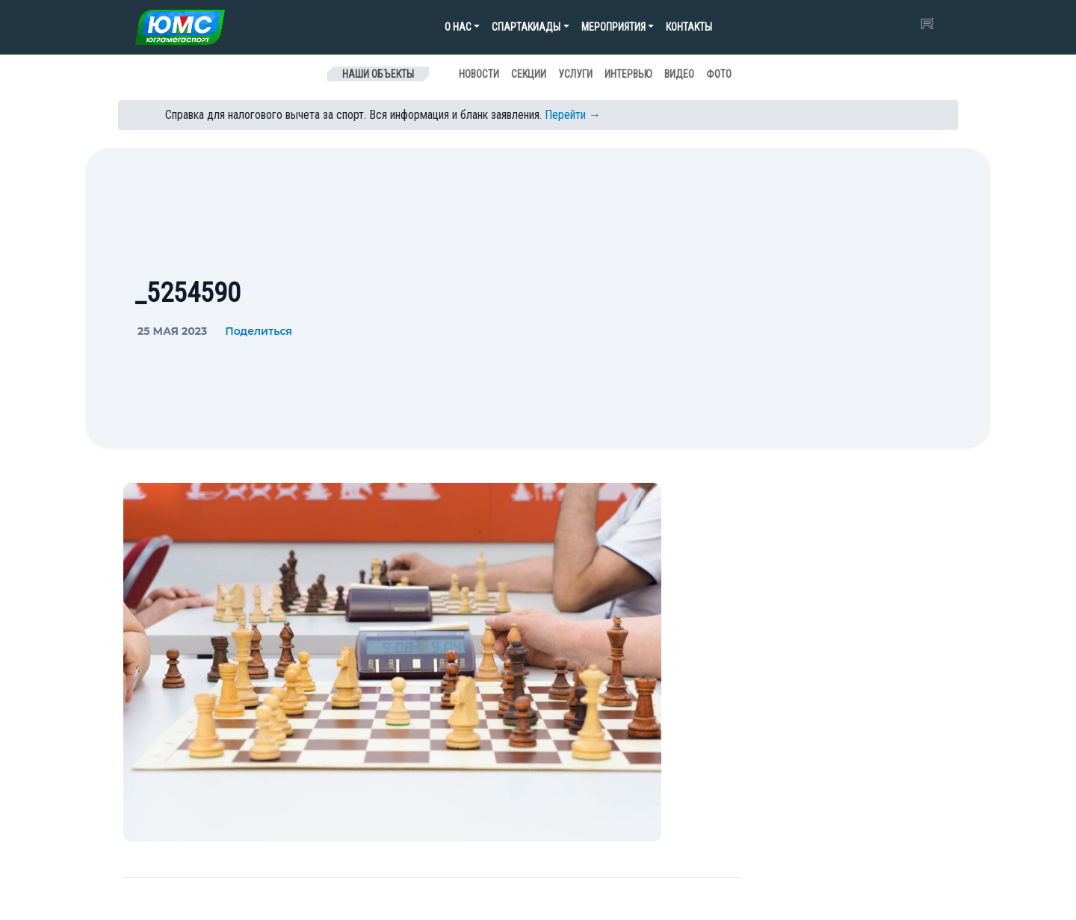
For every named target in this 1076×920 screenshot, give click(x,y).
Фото (719, 74)
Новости (479, 74)
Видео (679, 74)
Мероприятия (613, 27)
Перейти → (573, 115)
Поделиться (258, 331)
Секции (528, 74)
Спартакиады (526, 27)
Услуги (575, 74)
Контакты (689, 27)
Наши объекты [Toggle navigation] (378, 74)
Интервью (628, 74)
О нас (458, 27)
